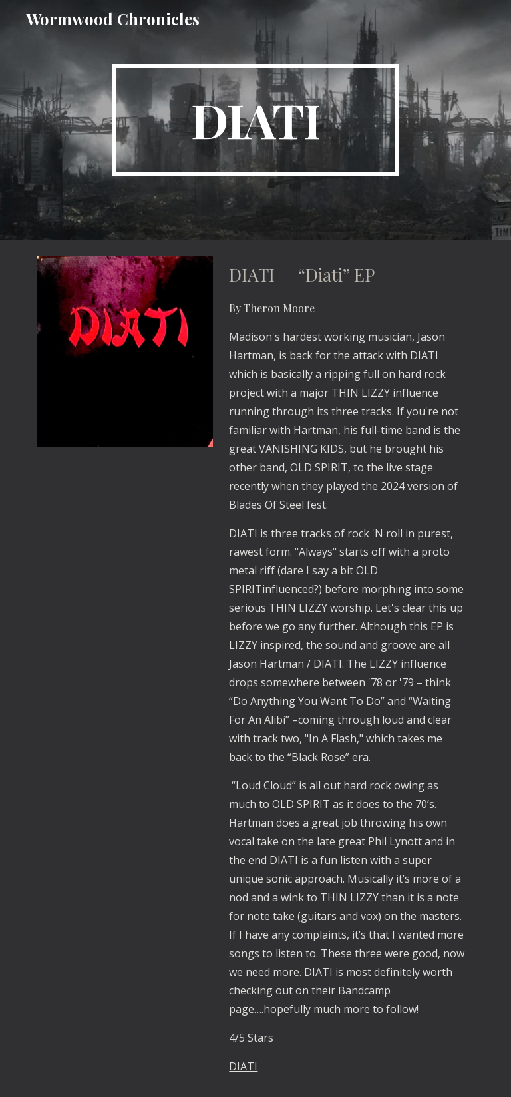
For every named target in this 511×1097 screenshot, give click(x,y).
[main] (255, 120)
